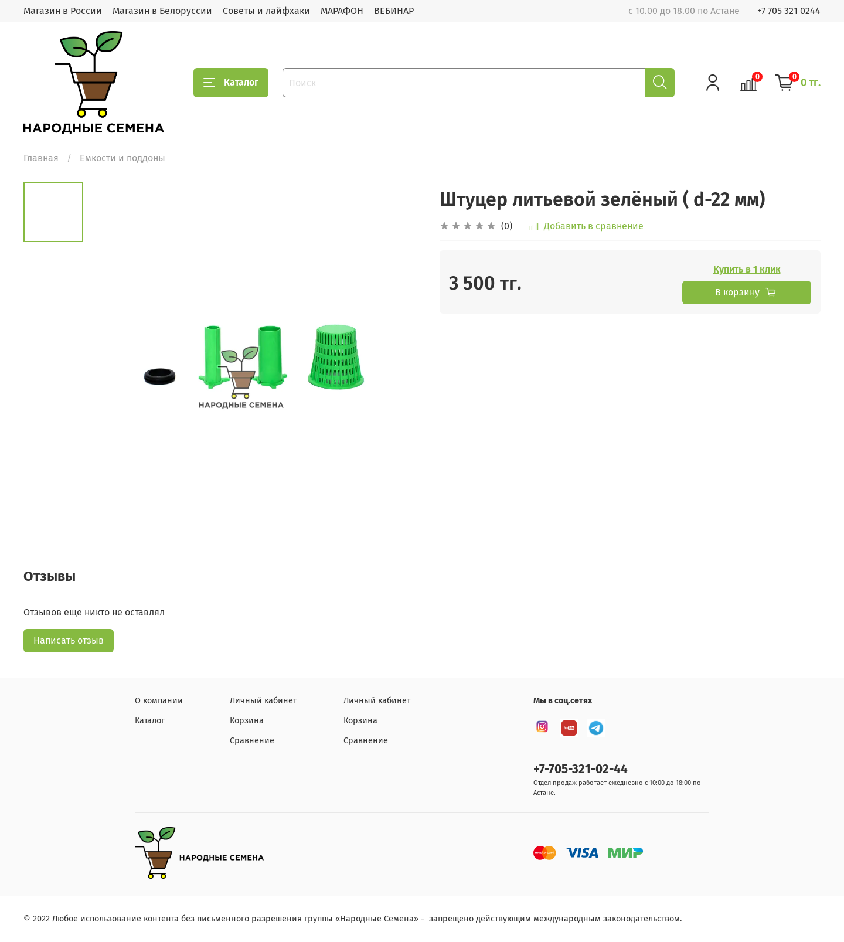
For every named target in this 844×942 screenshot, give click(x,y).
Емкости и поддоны (122, 158)
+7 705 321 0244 (789, 10)
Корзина (247, 721)
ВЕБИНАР (394, 10)
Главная (41, 158)
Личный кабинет (263, 701)
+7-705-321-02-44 (580, 769)
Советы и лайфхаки (266, 10)
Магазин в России (62, 10)
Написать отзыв (68, 640)
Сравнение (252, 741)
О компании (159, 701)
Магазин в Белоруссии (162, 10)
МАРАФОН (342, 10)
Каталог (230, 83)
